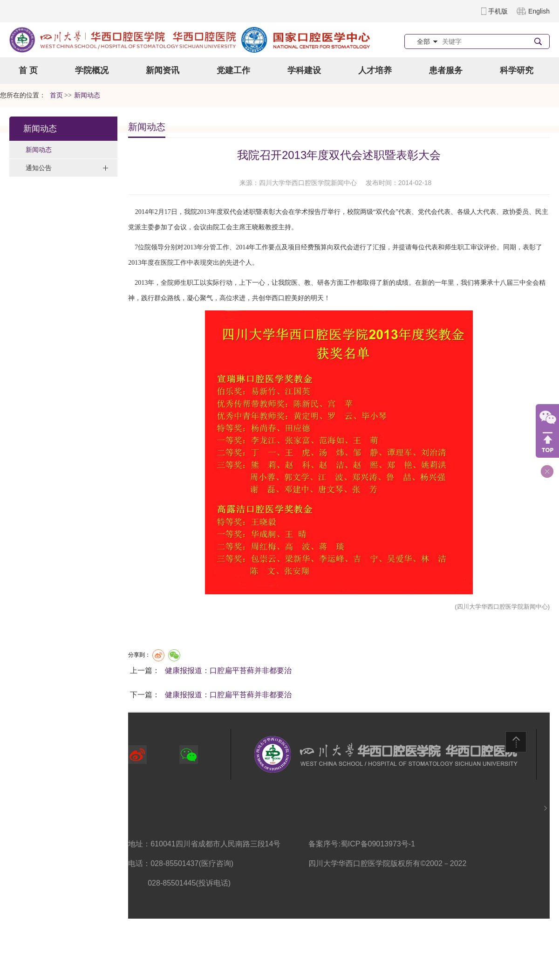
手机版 (498, 11)
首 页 (28, 70)
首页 (56, 95)
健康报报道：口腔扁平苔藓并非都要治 (228, 670)
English (539, 11)
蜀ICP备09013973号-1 (378, 844)
